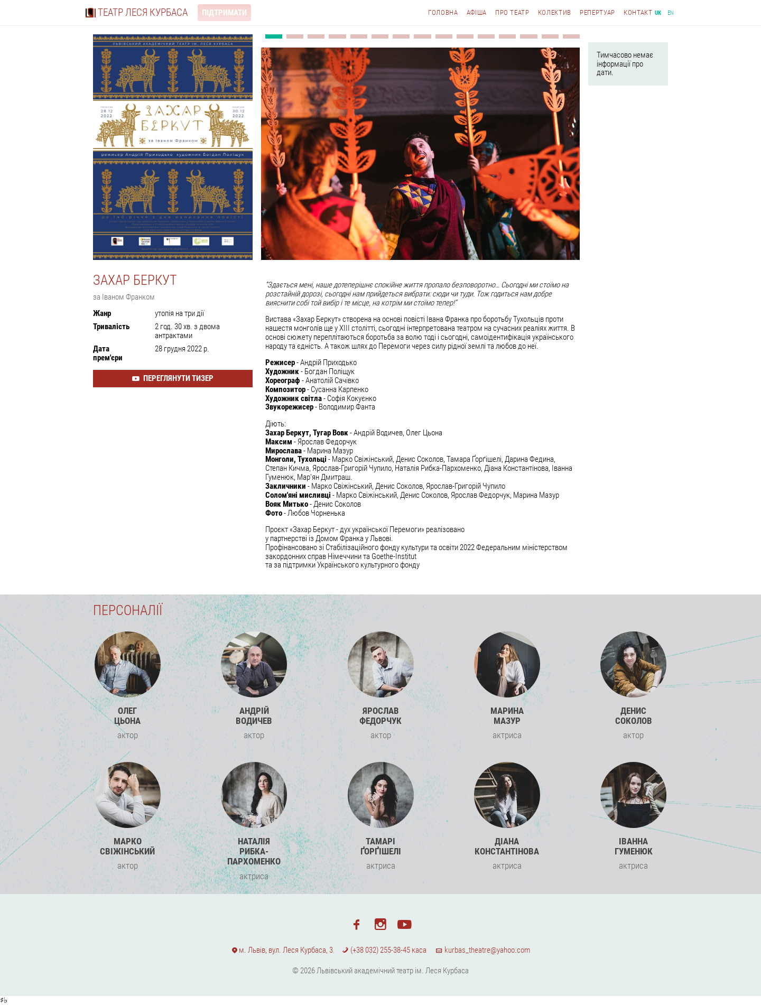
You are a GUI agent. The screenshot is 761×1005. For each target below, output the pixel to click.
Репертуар (597, 12)
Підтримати (224, 12)
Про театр (512, 12)
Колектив (554, 12)
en (670, 13)
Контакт (638, 12)
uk (658, 13)
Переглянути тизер (173, 378)
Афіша (477, 12)
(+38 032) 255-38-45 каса (384, 950)
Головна (443, 12)
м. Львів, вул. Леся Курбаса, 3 (282, 950)
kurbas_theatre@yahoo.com (482, 950)
